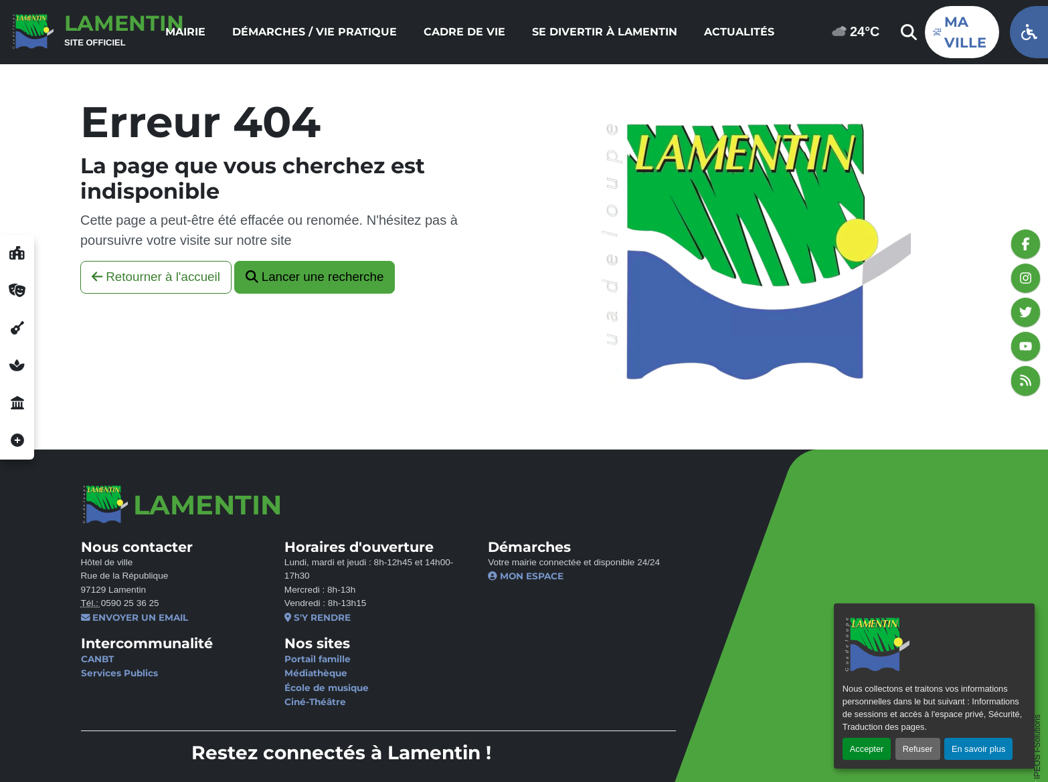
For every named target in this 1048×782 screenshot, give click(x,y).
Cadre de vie (464, 31)
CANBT (96, 659)
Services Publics (118, 673)
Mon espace (496, 576)
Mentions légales (174, 748)
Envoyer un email (134, 617)
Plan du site (536, 748)
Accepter (867, 749)
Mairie (185, 31)
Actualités (739, 31)
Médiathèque (301, 673)
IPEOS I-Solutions (1037, 660)
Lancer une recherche (315, 277)
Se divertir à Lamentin (604, 31)
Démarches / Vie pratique (314, 31)
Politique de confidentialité (297, 748)
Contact (100, 748)
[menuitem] (185, 32)
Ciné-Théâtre (300, 701)
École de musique (312, 687)
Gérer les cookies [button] (123, 762)
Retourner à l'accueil (156, 277)
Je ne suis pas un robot (773, 556)
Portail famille (303, 659)
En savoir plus (978, 749)
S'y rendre (303, 617)
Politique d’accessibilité (436, 748)
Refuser (918, 749)
